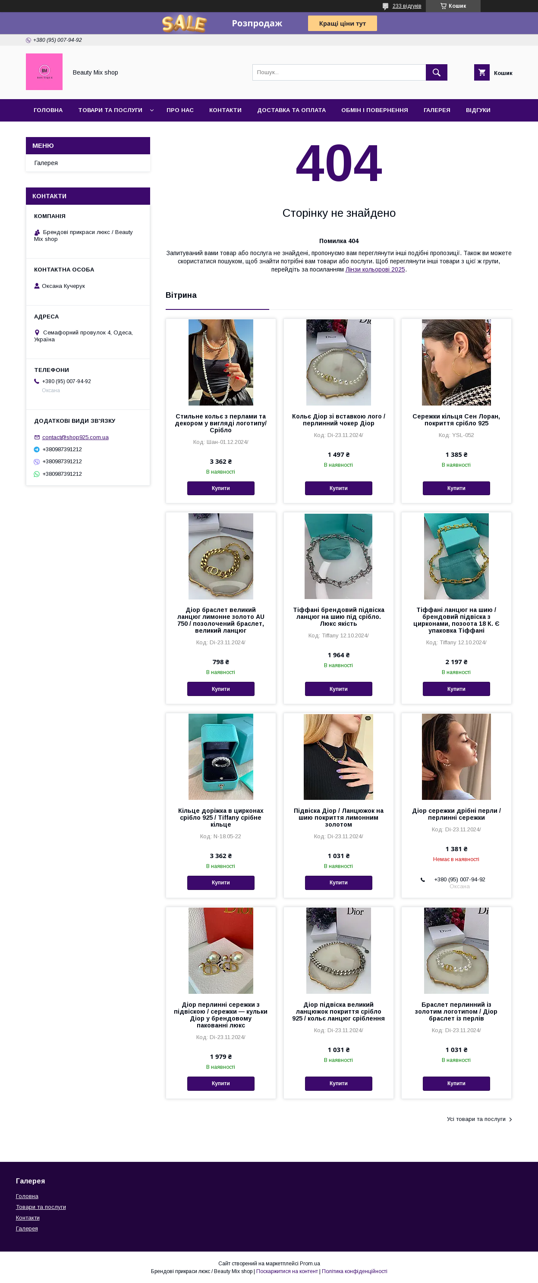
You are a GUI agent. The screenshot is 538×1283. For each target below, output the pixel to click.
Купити (221, 488)
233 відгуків (407, 6)
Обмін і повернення (374, 110)
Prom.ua (310, 1264)
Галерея (437, 110)
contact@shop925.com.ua (75, 437)
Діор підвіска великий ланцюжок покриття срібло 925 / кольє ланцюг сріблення (338, 1011)
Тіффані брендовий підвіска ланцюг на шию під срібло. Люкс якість (338, 616)
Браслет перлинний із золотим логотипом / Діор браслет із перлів (456, 1011)
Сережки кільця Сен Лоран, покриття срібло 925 (456, 420)
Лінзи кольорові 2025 (375, 269)
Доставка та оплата (291, 110)
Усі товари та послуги (476, 1119)
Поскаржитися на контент (287, 1271)
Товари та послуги (110, 110)
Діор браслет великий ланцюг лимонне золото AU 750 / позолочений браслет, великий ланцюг (220, 620)
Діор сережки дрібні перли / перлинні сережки (456, 814)
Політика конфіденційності (354, 1271)
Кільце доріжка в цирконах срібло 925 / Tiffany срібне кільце (221, 817)
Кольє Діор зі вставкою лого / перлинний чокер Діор (338, 420)
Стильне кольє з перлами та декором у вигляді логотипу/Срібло (221, 423)
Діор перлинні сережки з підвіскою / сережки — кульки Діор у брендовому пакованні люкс (220, 1015)
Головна (48, 110)
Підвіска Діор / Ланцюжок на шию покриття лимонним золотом (339, 817)
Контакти (225, 110)
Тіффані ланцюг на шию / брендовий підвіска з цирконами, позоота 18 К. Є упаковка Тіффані (456, 620)
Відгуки (478, 110)
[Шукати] (436, 72)
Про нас (180, 110)
